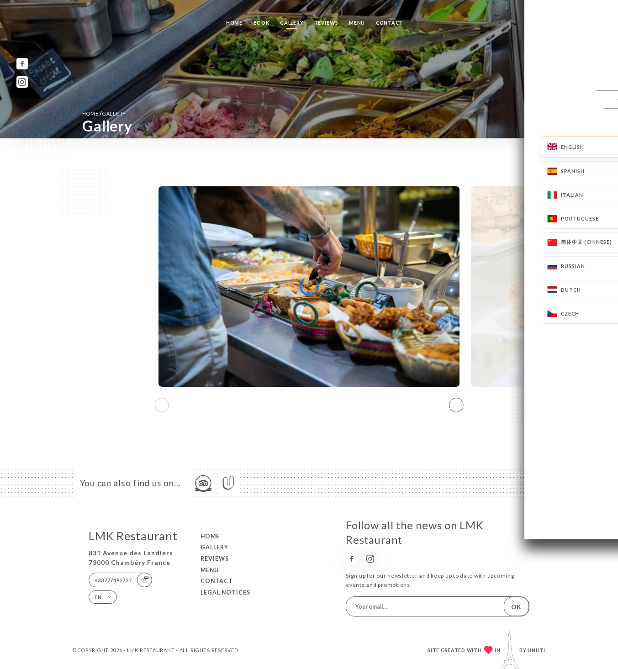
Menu (357, 23)
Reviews (326, 23)
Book (261, 23)
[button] (456, 405)
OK (516, 607)
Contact (389, 23)
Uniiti (536, 650)
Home (234, 23)
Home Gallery (104, 113)
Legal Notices (225, 592)
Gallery (291, 23)
